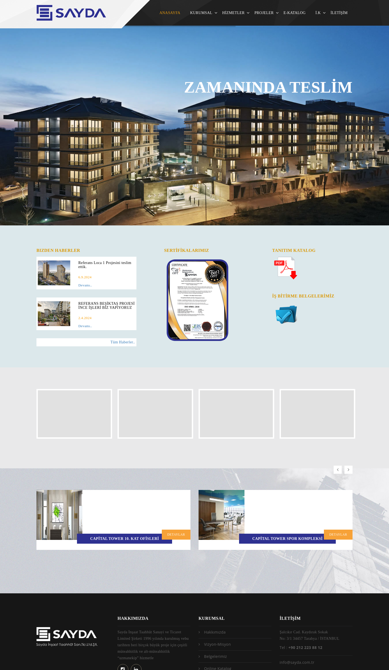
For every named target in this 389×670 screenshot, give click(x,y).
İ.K (318, 13)
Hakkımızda (215, 600)
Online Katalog (217, 636)
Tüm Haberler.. (122, 342)
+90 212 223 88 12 (306, 615)
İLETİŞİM (339, 13)
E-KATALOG (294, 13)
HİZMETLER (233, 13)
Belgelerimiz (215, 624)
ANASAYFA (169, 13)
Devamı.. (85, 285)
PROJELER (264, 13)
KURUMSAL (201, 13)
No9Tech (349, 659)
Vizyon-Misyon (217, 612)
